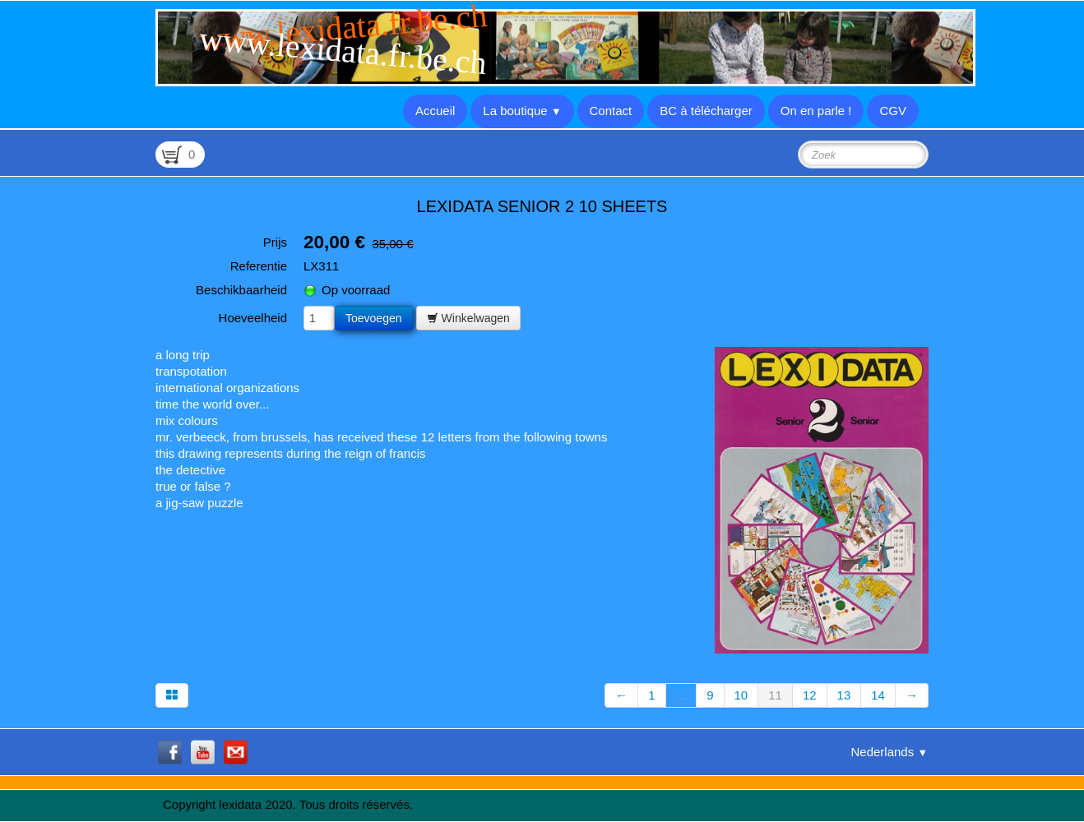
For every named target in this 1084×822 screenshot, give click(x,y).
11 (775, 695)
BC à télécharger (706, 111)
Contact (611, 111)
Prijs (275, 242)
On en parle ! (816, 111)
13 (844, 695)
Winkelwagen (468, 318)
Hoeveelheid (253, 318)
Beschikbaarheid (241, 290)
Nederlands (889, 752)
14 (878, 695)
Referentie (258, 266)
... (681, 695)
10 (741, 695)
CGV (892, 111)
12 (810, 695)
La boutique (522, 111)
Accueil (435, 111)
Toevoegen (373, 318)
